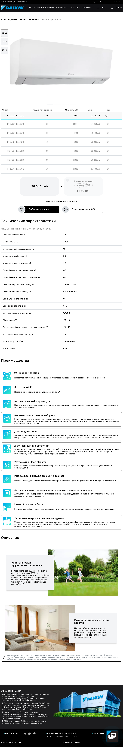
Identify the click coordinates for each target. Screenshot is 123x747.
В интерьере (62, 8)
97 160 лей (95, 169)
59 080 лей (95, 142)
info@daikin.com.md (103, 733)
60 (47, 160)
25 (47, 124)
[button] (50, 104)
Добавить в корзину (35, 209)
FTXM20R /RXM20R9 (15, 116)
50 (47, 151)
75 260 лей (95, 160)
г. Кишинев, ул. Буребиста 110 (14, 2)
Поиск (103, 8)
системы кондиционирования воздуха (18, 697)
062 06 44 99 (100, 2)
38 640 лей (95, 116)
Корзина (116, 8)
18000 (75, 142)
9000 (75, 124)
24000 (75, 160)
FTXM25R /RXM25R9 (15, 124)
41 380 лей (95, 124)
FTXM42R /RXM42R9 (15, 142)
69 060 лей (95, 151)
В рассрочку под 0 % (79, 209)
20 (47, 116)
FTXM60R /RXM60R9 (15, 160)
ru (120, 2)
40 (47, 142)
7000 (75, 116)
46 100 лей (95, 133)
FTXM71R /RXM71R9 (15, 169)
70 (47, 169)
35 (47, 133)
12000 (75, 133)
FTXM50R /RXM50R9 (15, 151)
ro (115, 2)
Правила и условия (71, 742)
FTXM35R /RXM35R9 (15, 133)
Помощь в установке (80, 8)
